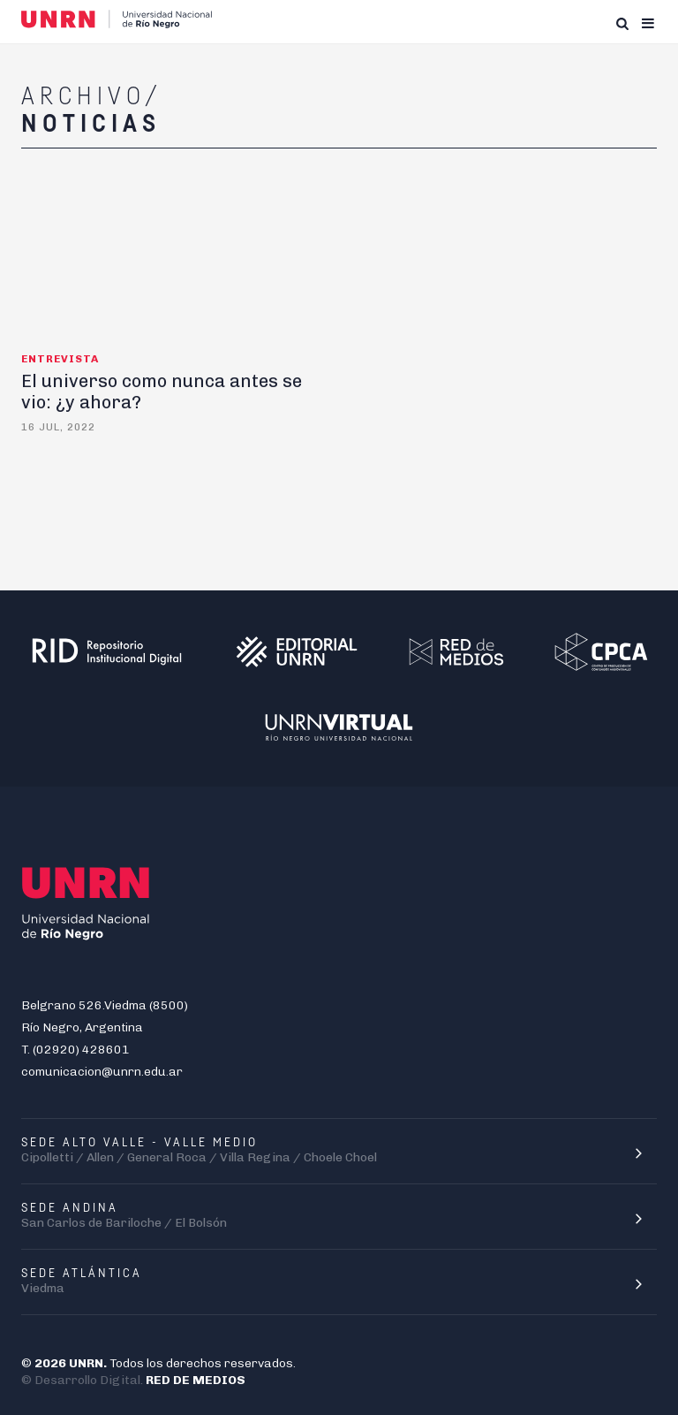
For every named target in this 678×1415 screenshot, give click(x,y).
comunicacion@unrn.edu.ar (102, 1071)
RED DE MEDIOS (195, 1380)
